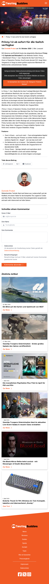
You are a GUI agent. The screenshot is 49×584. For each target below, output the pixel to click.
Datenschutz (25, 248)
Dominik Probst (10, 48)
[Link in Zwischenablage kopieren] (8, 164)
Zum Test (8, 506)
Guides (24, 539)
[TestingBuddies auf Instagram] (29, 574)
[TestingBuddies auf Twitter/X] (24, 574)
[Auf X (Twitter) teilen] (18, 164)
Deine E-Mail (6, 213)
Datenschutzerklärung (11, 250)
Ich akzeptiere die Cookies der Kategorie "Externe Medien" (25, 83)
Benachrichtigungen (25, 257)
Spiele (24, 543)
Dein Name (5, 222)
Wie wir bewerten (24, 555)
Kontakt (24, 547)
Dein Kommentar (7, 230)
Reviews (25, 535)
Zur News (8, 310)
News (25, 531)
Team (24, 551)
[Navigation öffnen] (45, 3)
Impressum (24, 564)
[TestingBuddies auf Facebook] (20, 574)
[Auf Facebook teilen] (26, 164)
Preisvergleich (24, 559)
